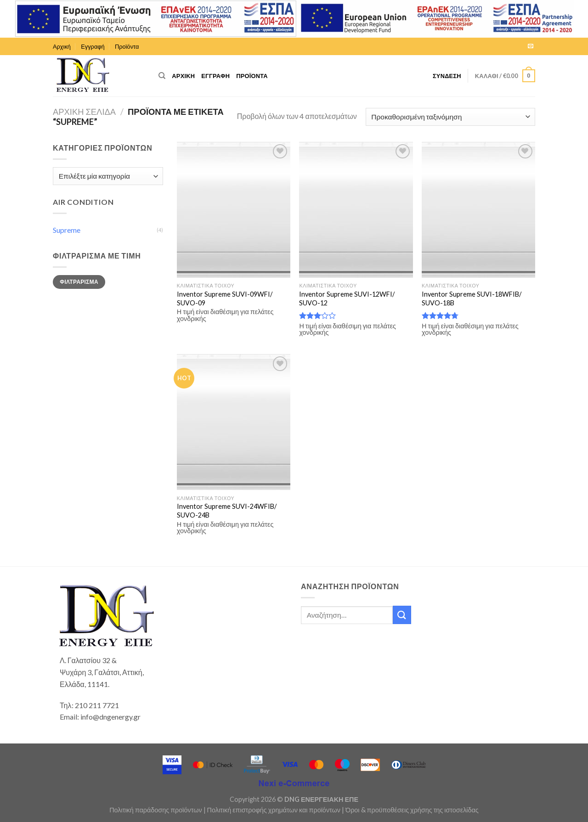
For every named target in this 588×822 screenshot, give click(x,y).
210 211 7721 (97, 705)
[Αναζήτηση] (161, 75)
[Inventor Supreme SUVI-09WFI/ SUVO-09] (233, 210)
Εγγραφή (92, 46)
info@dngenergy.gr (110, 716)
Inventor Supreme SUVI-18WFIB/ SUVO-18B (471, 298)
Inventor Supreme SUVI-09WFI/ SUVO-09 (224, 298)
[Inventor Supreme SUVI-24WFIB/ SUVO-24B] (233, 422)
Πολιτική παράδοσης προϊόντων (155, 810)
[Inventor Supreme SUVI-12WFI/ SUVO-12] (356, 210)
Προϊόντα (127, 46)
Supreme (66, 229)
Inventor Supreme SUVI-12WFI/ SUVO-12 (347, 298)
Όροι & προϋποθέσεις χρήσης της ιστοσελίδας (412, 810)
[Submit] (402, 615)
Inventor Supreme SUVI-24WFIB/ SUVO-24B (227, 510)
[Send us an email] (530, 46)
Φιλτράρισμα (79, 281)
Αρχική (62, 46)
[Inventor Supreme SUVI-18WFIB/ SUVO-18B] (478, 210)
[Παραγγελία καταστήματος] (450, 117)
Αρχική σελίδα (84, 112)
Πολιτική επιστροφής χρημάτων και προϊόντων (273, 810)
